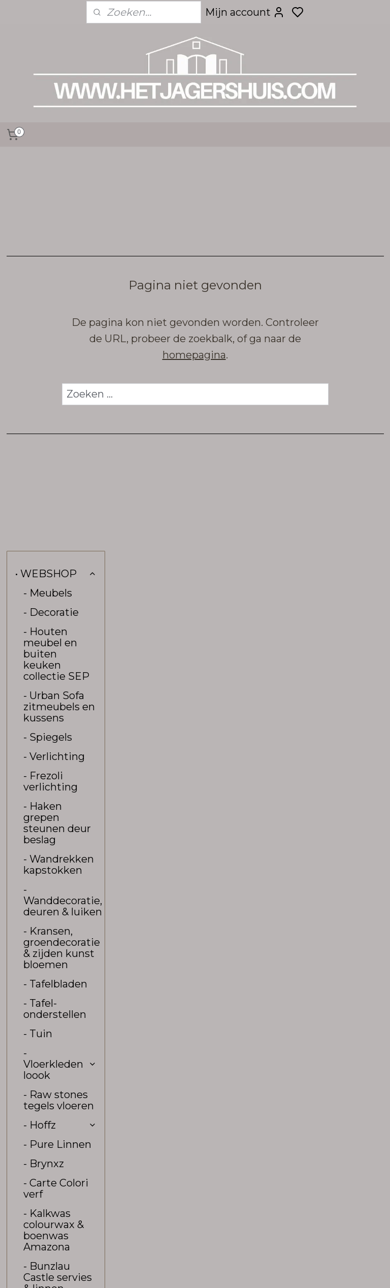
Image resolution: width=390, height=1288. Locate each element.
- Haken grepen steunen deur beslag (57, 426)
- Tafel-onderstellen (54, 612)
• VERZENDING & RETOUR (53, 1077)
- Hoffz (59, 728)
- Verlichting (54, 360)
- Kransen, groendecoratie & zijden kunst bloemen (61, 551)
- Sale (36, 961)
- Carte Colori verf (55, 792)
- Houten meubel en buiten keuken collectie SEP (56, 257)
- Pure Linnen (57, 748)
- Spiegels (47, 341)
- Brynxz (43, 767)
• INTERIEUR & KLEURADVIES (53, 1005)
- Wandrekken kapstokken (58, 468)
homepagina (249, 355)
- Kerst (40, 980)
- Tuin (37, 637)
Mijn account (245, 12)
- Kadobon (49, 942)
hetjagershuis (164, 1155)
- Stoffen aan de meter (55, 917)
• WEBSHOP (55, 177)
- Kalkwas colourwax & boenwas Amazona (53, 833)
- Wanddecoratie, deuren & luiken (62, 504)
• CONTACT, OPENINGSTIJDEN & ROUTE (60, 1041)
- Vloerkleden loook (59, 667)
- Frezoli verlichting (50, 385)
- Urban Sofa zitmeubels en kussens (59, 310)
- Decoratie (51, 216)
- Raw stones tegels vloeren (58, 703)
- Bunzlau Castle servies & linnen (57, 881)
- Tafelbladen (55, 587)
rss (269, 1269)
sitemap (250, 1269)
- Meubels (47, 196)
